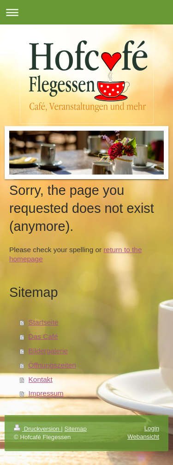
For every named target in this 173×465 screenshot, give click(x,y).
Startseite (44, 322)
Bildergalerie (48, 351)
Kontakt (41, 379)
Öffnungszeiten (52, 365)
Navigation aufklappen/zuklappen (86, 12)
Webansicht (143, 436)
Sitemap (75, 428)
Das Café (43, 336)
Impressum (46, 393)
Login (151, 428)
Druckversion (37, 428)
